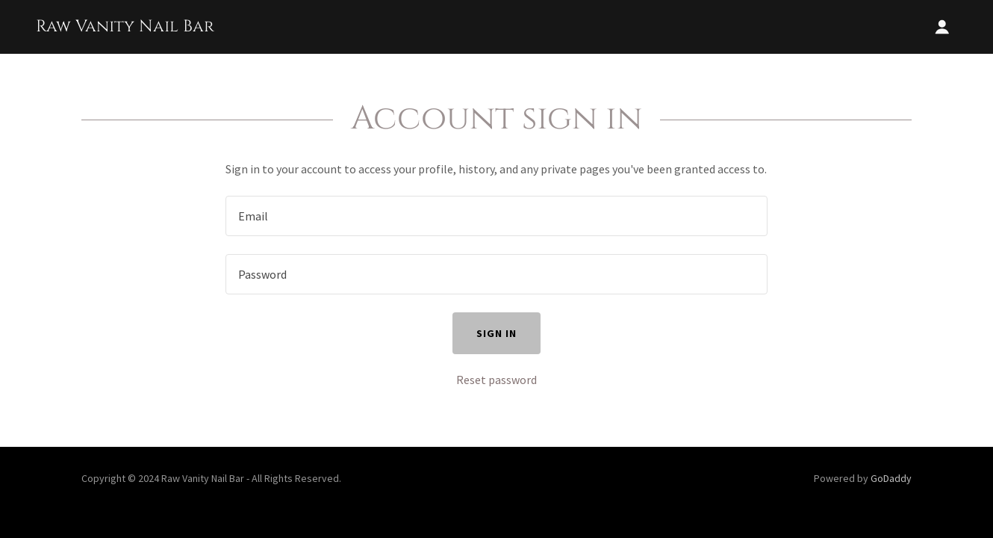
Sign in (496, 333)
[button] (942, 27)
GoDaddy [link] (891, 478)
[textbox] (496, 216)
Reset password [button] (496, 379)
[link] (125, 26)
